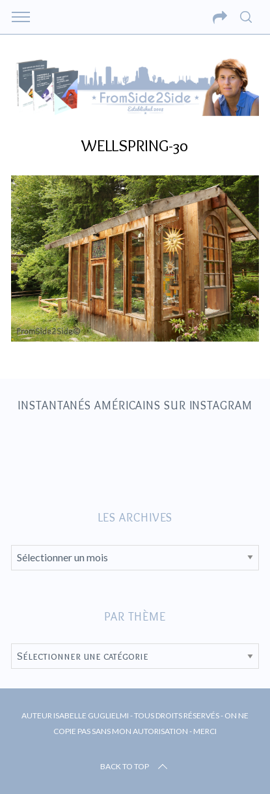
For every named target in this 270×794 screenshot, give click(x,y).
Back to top (135, 766)
